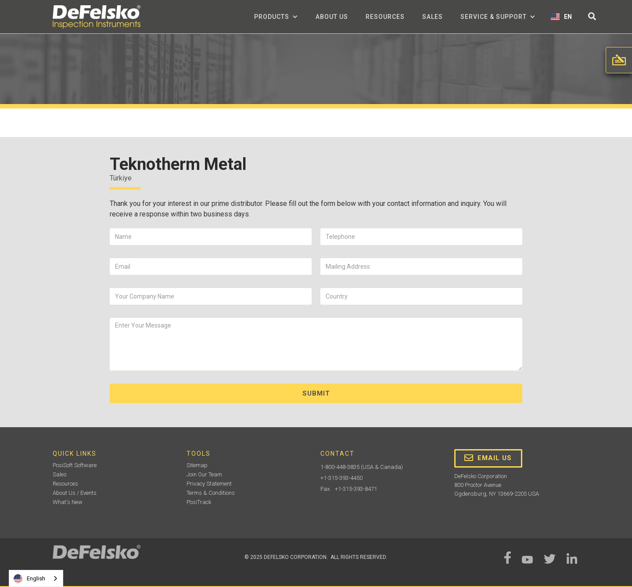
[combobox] (36, 578)
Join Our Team (204, 474)
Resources (385, 16)
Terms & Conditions (211, 493)
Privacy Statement (209, 483)
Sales (432, 16)
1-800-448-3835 (339, 467)
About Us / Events (75, 493)
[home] (96, 17)
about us (332, 16)
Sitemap (197, 465)
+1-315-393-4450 (341, 478)
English (29, 578)
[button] (276, 17)
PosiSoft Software (75, 465)
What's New (68, 502)
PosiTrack (199, 502)
